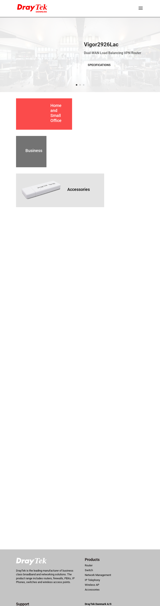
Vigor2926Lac (101, 48)
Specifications (99, 69)
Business (33, 150)
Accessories (78, 189)
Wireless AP (92, 584)
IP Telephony (92, 580)
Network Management (98, 575)
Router (88, 565)
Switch (89, 570)
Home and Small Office (55, 113)
